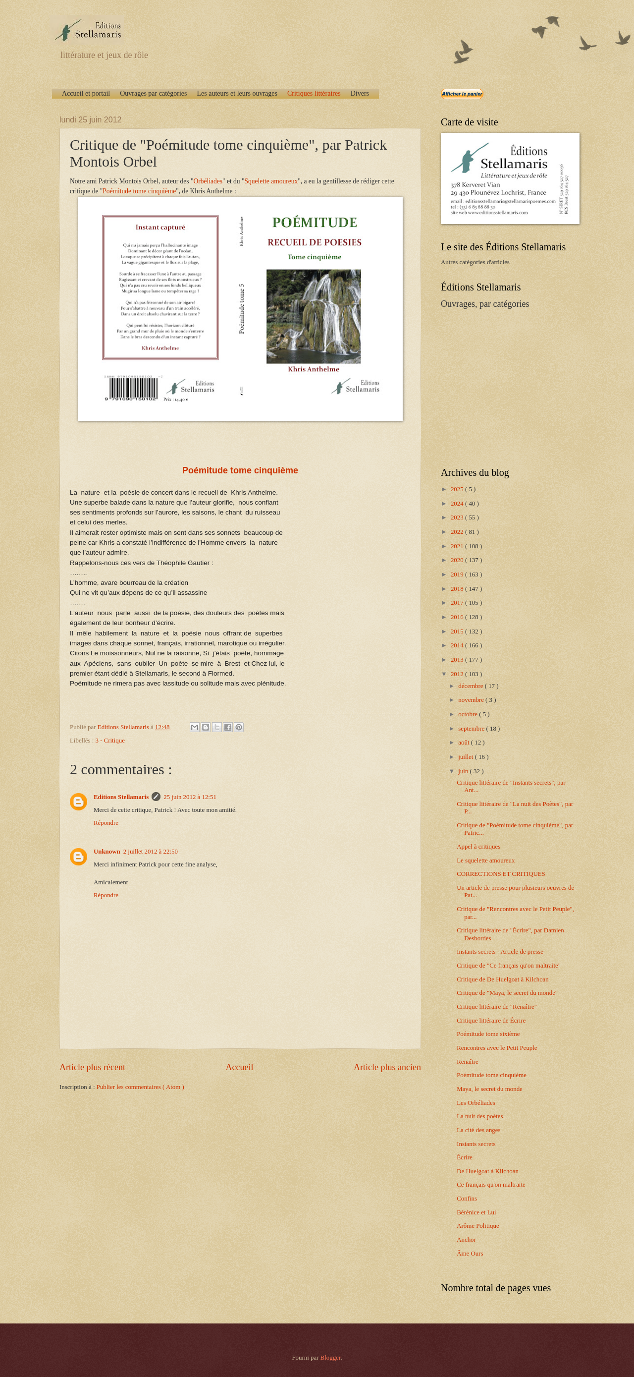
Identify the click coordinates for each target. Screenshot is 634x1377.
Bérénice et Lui (476, 1212)
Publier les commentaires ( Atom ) (140, 1087)
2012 (458, 674)
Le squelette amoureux (486, 860)
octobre (468, 714)
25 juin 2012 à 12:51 (189, 797)
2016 (458, 617)
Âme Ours (470, 1253)
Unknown (107, 851)
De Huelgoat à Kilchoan (488, 1171)
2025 (458, 489)
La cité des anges (478, 1130)
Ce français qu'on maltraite (491, 1184)
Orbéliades (208, 181)
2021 (458, 546)
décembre (471, 686)
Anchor (466, 1239)
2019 (458, 574)
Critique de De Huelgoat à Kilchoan (503, 979)
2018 (458, 588)
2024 (458, 503)
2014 (458, 645)
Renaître (467, 1061)
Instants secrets (476, 1144)
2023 (458, 517)
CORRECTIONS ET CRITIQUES (501, 873)
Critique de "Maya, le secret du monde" (507, 992)
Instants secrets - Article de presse (500, 951)
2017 (458, 602)
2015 (458, 631)
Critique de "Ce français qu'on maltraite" (509, 965)
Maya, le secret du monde (490, 1089)
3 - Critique (110, 740)
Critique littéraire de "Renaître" (497, 1006)
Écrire (464, 1157)
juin (464, 771)
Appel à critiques (478, 846)
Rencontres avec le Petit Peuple (497, 1047)
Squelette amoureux (271, 181)
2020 (458, 560)
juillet (466, 756)
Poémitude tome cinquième (139, 191)
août (464, 742)
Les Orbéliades (476, 1102)
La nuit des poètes (480, 1116)
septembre (472, 728)
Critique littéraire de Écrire (491, 1020)
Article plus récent (92, 1067)
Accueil (239, 1067)
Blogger (330, 1357)
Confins (467, 1198)
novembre (471, 699)
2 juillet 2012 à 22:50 (150, 851)
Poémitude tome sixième (488, 1034)
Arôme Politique (478, 1225)
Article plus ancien (387, 1067)
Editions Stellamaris (121, 797)
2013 (458, 659)
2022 (458, 531)
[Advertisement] (503, 387)
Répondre (106, 822)
